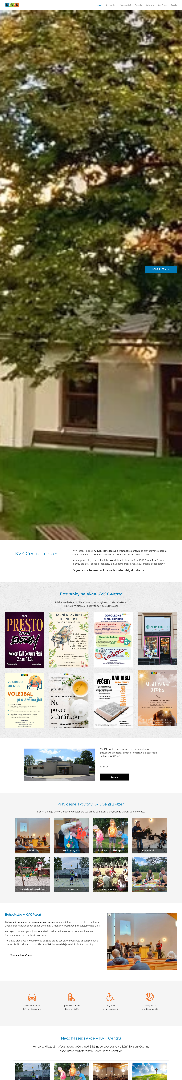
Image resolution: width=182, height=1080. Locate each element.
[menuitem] (95, 5)
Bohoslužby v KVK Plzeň (23, 914)
